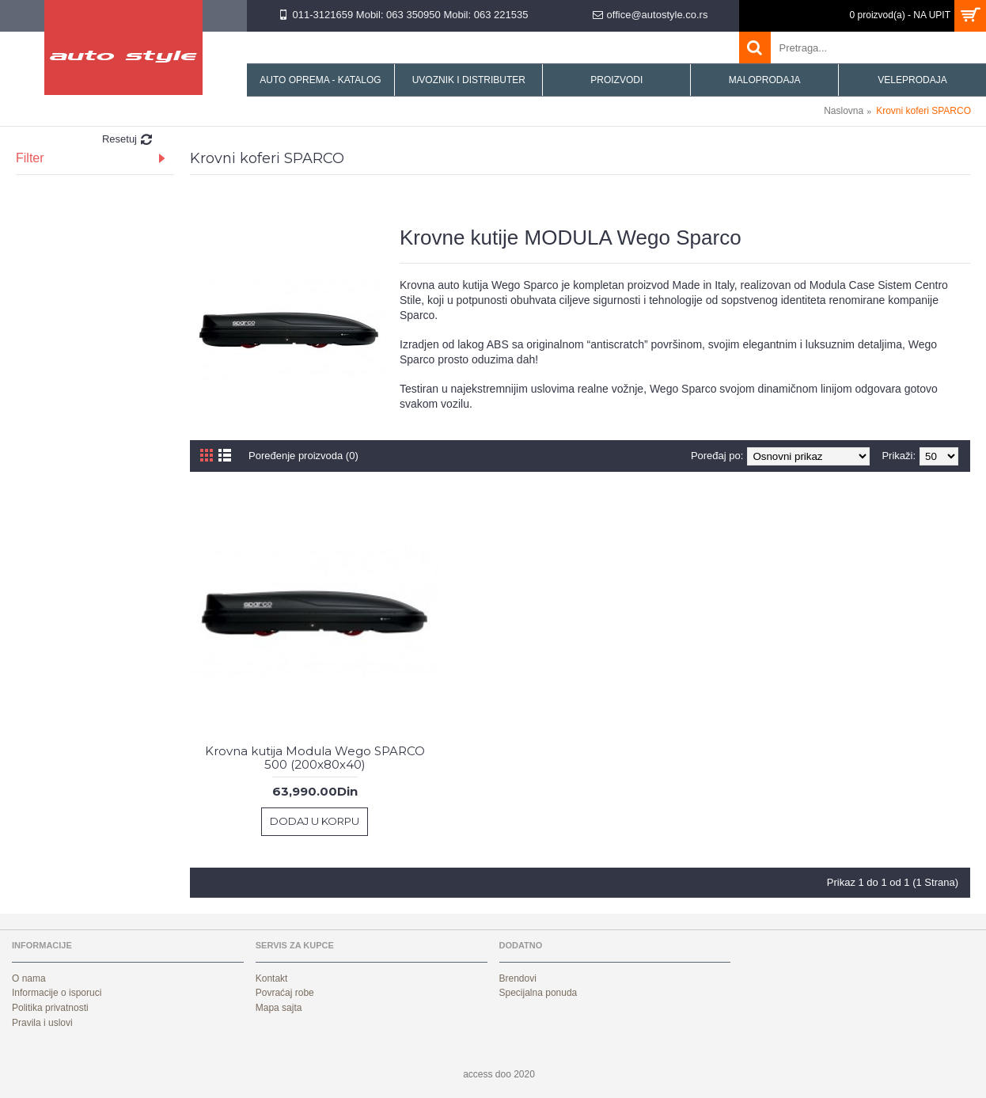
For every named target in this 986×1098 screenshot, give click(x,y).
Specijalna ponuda (538, 992)
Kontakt (272, 978)
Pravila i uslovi (42, 1022)
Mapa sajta (279, 1007)
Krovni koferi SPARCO (923, 110)
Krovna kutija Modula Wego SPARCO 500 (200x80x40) (315, 757)
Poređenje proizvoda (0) (303, 456)
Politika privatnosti (50, 1007)
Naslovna (843, 110)
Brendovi (518, 978)
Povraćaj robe (285, 992)
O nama (29, 978)
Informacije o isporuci (56, 992)
